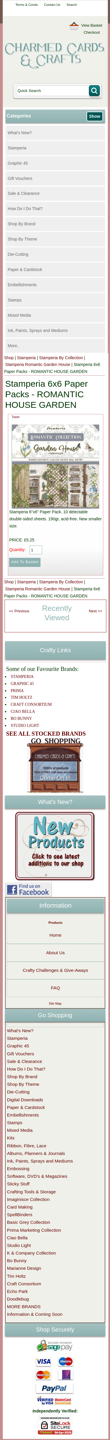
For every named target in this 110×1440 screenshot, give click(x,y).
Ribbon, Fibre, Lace (26, 1145)
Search (72, 4)
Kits (11, 1137)
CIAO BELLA (23, 711)
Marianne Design (24, 1268)
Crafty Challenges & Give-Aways (55, 970)
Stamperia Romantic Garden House (37, 364)
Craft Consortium (24, 1283)
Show (94, 116)
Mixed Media (19, 315)
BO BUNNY (21, 718)
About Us (55, 952)
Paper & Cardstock (25, 269)
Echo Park (17, 1291)
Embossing (18, 1168)
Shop (9, 357)
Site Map (55, 1003)
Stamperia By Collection (61, 357)
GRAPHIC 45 (22, 683)
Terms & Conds (26, 4)
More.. (13, 345)
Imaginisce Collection (28, 1199)
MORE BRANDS (24, 1306)
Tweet (15, 417)
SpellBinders (19, 1214)
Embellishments (22, 284)
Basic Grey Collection (28, 1222)
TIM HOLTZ (21, 697)
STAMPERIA (22, 676)
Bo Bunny (17, 1260)
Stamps (14, 300)
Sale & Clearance (24, 193)
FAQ (55, 987)
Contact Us (52, 4)
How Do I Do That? (25, 208)
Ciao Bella (17, 1237)
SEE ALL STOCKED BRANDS (46, 733)
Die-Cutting (18, 254)
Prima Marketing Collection (34, 1230)
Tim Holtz (16, 1276)
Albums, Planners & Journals (36, 1153)
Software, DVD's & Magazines (37, 1176)
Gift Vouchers (20, 178)
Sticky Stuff (18, 1183)
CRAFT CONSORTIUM (31, 704)
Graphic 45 (18, 163)
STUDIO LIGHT (25, 725)
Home (55, 935)
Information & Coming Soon (34, 1314)
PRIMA (17, 691)
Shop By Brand (21, 223)
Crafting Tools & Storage (31, 1191)
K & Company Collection (31, 1252)
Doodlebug (18, 1298)
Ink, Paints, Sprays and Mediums (38, 330)
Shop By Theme (22, 239)
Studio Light (19, 1245)
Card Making (20, 1206)
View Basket (91, 25)
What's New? (20, 132)
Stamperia (17, 148)
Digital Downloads (25, 1099)
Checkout (92, 32)
